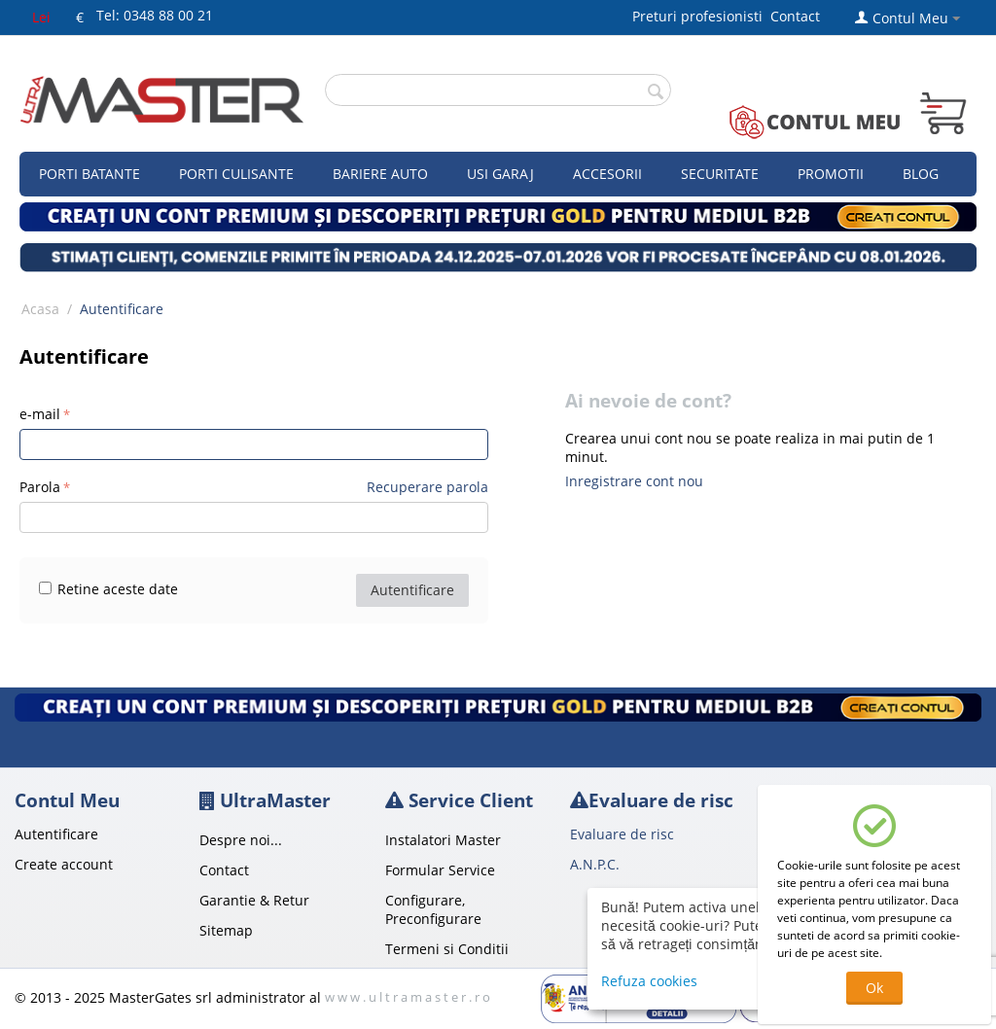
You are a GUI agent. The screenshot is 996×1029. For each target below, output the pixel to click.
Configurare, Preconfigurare (433, 909)
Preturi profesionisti (701, 16)
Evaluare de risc (622, 834)
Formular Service (440, 870)
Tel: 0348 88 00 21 (154, 15)
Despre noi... (240, 840)
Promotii (831, 173)
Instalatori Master (443, 840)
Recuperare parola (427, 487)
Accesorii (607, 173)
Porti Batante (89, 173)
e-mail (39, 414)
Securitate (720, 173)
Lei (41, 17)
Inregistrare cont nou (634, 481)
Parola (39, 487)
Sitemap (226, 930)
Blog (921, 173)
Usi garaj (500, 173)
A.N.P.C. (595, 864)
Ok (874, 987)
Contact (795, 16)
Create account (64, 864)
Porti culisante (236, 173)
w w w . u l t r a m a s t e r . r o (407, 997)
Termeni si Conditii (447, 949)
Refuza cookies (649, 981)
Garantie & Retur (254, 900)
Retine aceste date (108, 589)
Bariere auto (380, 173)
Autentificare (412, 590)
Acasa (40, 309)
